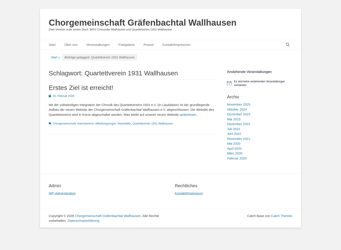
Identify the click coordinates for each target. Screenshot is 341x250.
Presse (149, 44)
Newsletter (124, 123)
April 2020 (234, 148)
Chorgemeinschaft (64, 123)
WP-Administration (62, 193)
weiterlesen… (189, 114)
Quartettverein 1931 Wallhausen (152, 123)
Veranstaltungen (98, 44)
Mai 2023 (234, 119)
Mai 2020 (234, 143)
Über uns (71, 44)
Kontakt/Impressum (176, 44)
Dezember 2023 (238, 114)
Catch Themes (281, 216)
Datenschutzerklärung (83, 220)
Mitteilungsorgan (105, 123)
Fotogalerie (127, 44)
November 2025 (238, 104)
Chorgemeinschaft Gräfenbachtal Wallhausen (142, 22)
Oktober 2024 (237, 109)
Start (52, 44)
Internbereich (85, 123)
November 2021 (238, 139)
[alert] (259, 83)
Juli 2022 (233, 129)
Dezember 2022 (238, 124)
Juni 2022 (234, 134)
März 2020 (234, 153)
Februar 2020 (237, 158)
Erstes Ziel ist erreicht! (81, 87)
